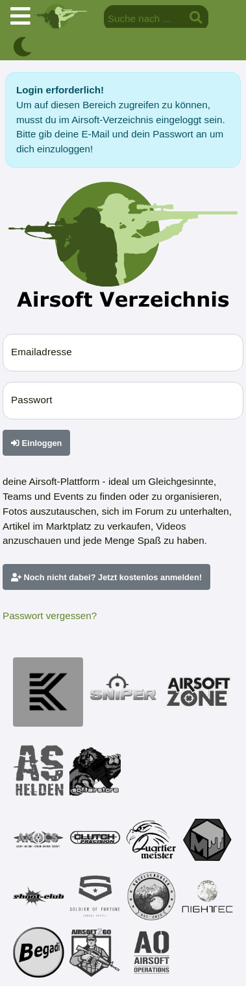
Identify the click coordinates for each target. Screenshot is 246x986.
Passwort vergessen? (50, 615)
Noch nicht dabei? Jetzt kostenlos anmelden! (106, 577)
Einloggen (36, 443)
